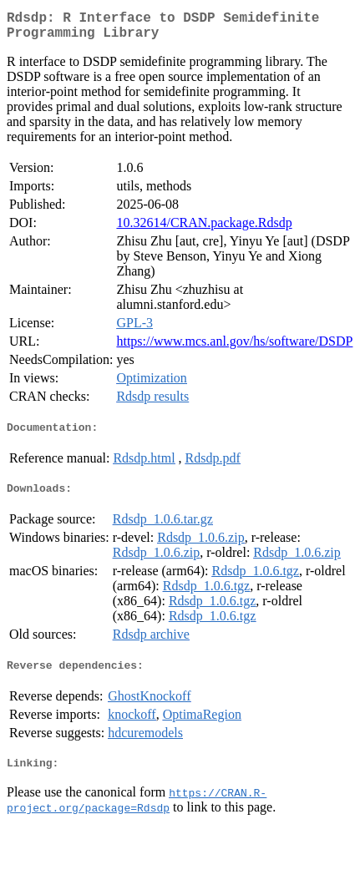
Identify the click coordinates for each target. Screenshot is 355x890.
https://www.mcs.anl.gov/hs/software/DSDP (234, 348)
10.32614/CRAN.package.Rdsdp (204, 229)
